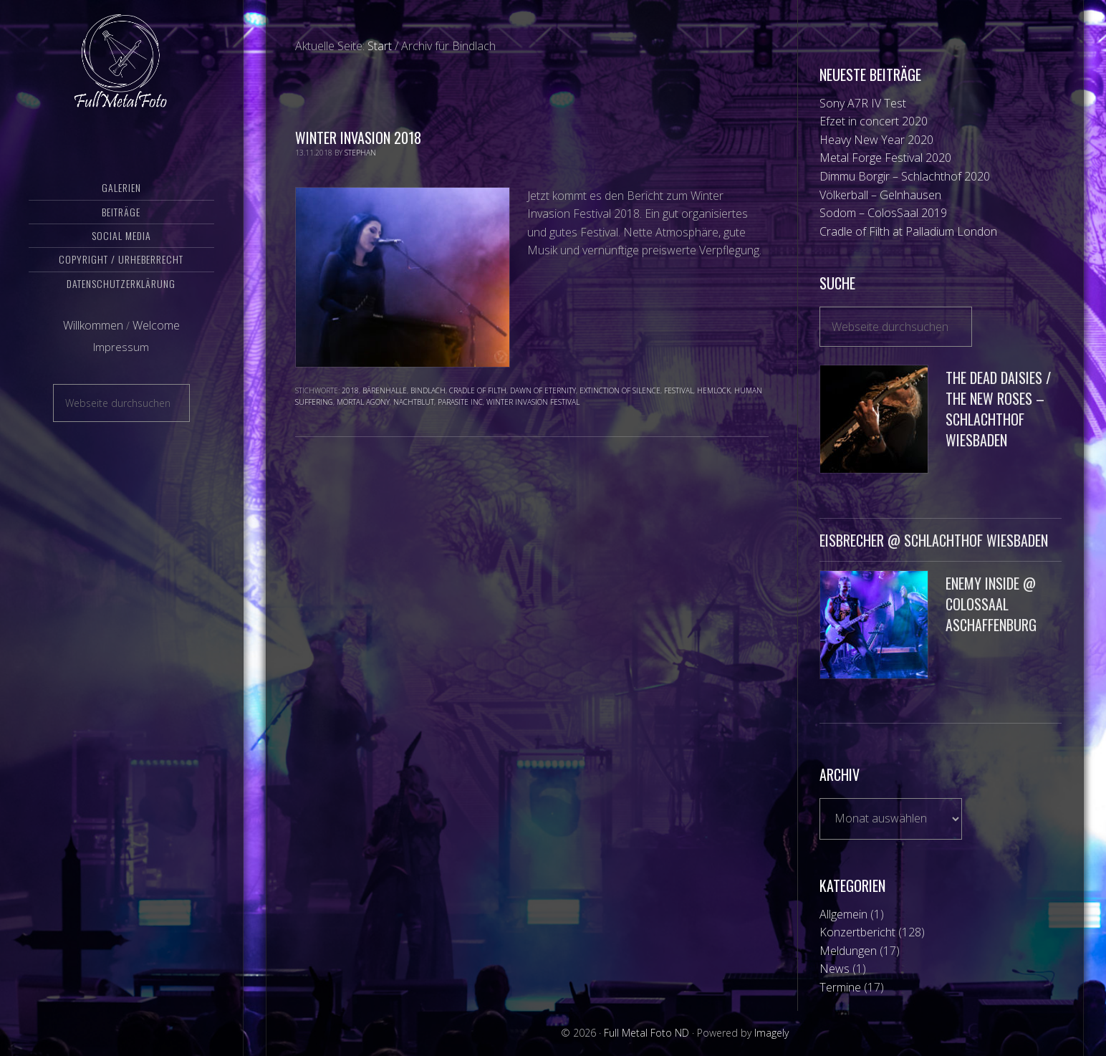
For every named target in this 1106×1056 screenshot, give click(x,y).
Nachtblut (413, 402)
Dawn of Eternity (543, 390)
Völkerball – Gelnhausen (880, 195)
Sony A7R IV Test (862, 103)
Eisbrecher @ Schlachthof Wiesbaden (933, 540)
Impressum (121, 360)
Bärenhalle (384, 390)
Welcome (156, 339)
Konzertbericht (857, 932)
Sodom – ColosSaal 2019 (883, 213)
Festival (678, 390)
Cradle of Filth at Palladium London (908, 231)
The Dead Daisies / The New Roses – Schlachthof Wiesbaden (998, 408)
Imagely (771, 1033)
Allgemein (843, 914)
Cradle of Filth (477, 390)
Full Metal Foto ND (121, 68)
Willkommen (93, 339)
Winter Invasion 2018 (358, 137)
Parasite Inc (460, 402)
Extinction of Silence (620, 390)
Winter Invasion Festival (533, 402)
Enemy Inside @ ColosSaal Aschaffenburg (991, 603)
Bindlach (428, 390)
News (834, 968)
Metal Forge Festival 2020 (885, 157)
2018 (350, 390)
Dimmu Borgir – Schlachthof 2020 (904, 176)
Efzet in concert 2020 (873, 121)
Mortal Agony (363, 402)
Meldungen (848, 951)
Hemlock (714, 390)
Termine (840, 987)
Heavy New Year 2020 (876, 140)
